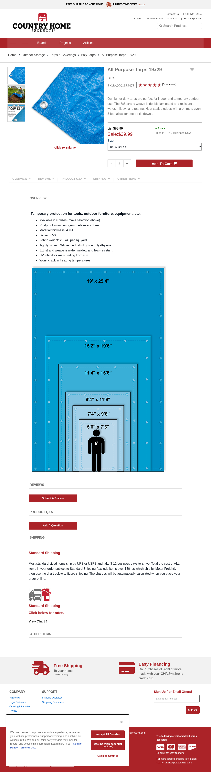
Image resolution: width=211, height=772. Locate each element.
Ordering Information (20, 706)
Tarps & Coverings (63, 55)
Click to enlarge (65, 147)
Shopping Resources (53, 702)
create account (153, 18)
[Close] (121, 722)
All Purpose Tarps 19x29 (119, 55)
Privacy (13, 710)
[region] (67, 740)
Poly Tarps (88, 55)
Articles (96, 42)
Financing (14, 697)
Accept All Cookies (108, 734)
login (137, 18)
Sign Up (192, 709)
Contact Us (172, 14)
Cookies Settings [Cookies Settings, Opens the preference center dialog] (108, 755)
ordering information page (178, 762)
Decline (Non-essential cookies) (108, 745)
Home (12, 55)
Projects (71, 42)
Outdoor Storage (33, 55)
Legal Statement (17, 702)
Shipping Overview (52, 697)
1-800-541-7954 (192, 14)
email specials (193, 18)
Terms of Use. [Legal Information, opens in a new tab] (27, 747)
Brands (46, 42)
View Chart (38, 621)
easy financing (177, 753)
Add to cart (164, 164)
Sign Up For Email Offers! (173, 691)
